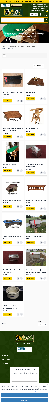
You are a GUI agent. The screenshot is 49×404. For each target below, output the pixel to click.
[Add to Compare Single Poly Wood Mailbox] (44, 242)
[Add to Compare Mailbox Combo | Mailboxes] (21, 206)
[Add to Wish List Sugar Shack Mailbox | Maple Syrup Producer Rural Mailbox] (41, 278)
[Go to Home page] (16, 12)
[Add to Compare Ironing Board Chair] (44, 134)
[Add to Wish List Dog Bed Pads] (41, 98)
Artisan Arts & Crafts (13, 46)
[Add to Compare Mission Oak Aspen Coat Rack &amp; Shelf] (44, 208)
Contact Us (34, 14)
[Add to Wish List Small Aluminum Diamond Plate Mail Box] (18, 278)
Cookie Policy (15, 388)
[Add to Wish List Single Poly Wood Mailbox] (41, 242)
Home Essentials (8, 48)
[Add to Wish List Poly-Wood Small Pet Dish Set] (18, 242)
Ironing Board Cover (9, 164)
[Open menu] (2, 12)
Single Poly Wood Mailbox (34, 236)
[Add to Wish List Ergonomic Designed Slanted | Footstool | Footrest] (18, 136)
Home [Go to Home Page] (3, 46)
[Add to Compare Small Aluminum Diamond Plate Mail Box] (21, 278)
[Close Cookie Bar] (47, 384)
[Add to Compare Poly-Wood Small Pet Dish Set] (21, 242)
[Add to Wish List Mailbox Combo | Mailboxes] (18, 206)
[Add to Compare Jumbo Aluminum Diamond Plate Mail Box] (44, 172)
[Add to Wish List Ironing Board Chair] (41, 134)
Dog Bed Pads (31, 92)
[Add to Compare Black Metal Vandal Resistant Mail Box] (21, 101)
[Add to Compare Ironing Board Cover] (21, 170)
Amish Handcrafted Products (30, 46)
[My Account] (41, 14)
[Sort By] (38, 66)
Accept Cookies (24, 395)
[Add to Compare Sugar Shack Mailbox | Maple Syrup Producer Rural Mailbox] (44, 278)
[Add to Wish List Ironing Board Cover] (18, 170)
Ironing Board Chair (32, 128)
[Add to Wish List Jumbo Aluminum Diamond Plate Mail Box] (41, 172)
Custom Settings (24, 400)
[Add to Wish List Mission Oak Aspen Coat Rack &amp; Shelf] (41, 208)
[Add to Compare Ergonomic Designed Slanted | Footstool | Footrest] (21, 136)
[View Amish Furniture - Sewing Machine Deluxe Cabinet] (7, 100)
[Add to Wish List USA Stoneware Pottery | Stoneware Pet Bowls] (18, 314)
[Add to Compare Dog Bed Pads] (44, 98)
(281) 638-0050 (27, 344)
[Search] (46, 20)
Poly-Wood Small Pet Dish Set (12, 236)
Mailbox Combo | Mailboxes (12, 200)
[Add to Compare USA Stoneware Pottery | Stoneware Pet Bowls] (21, 314)
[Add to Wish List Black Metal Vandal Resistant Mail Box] (18, 101)
